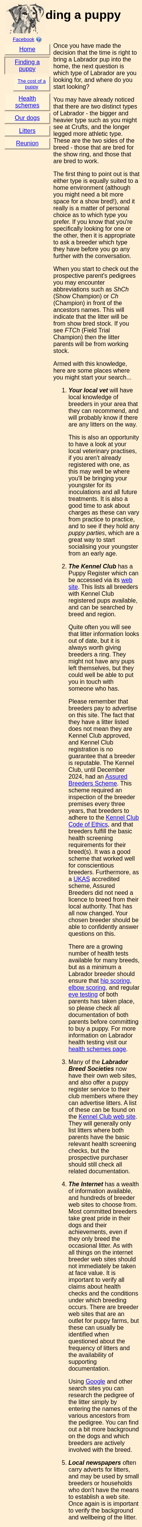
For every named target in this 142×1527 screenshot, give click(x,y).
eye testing (83, 994)
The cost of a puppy (32, 84)
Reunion (27, 143)
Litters (27, 131)
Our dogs (27, 118)
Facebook (23, 39)
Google (95, 1381)
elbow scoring (87, 987)
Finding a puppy (27, 65)
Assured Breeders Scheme (98, 780)
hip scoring (115, 981)
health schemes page (97, 1049)
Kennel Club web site (106, 1116)
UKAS (81, 879)
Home (27, 49)
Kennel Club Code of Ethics (104, 821)
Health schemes (27, 102)
